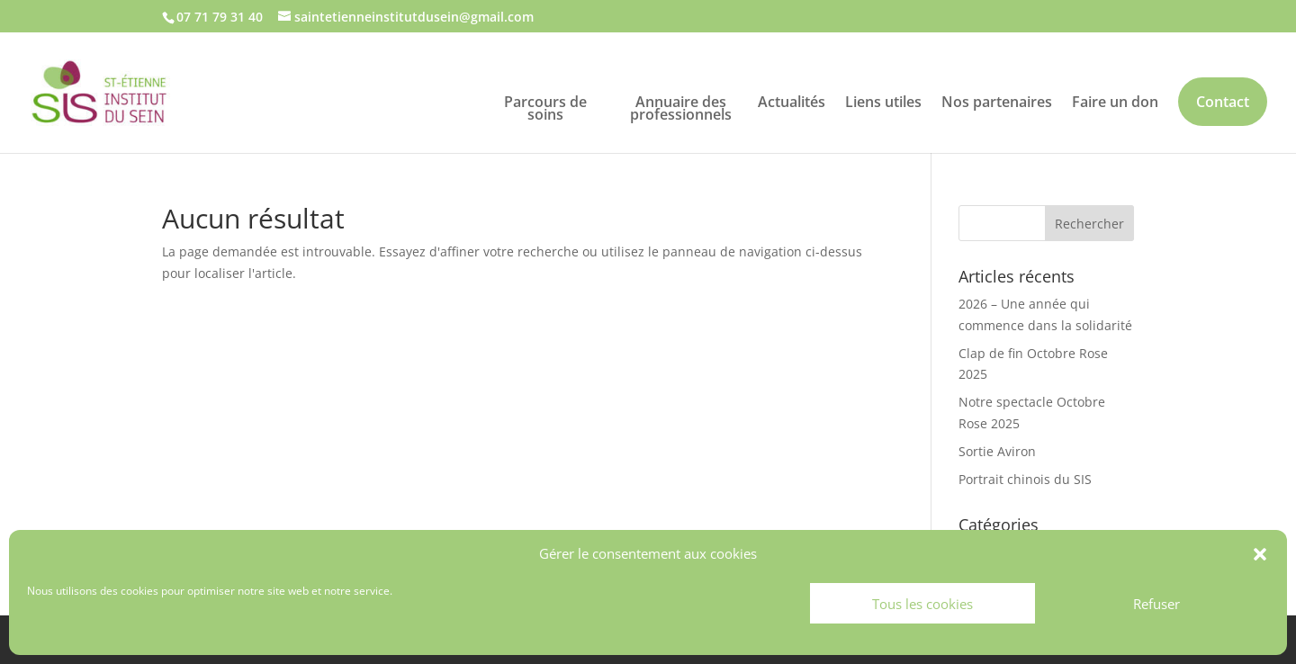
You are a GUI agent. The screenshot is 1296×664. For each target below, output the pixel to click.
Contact (1222, 102)
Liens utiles (883, 100)
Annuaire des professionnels (681, 106)
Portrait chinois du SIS (1025, 479)
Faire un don (1115, 100)
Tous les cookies (922, 604)
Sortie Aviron (997, 451)
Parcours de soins (545, 106)
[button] (1260, 554)
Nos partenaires (996, 100)
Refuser (1156, 604)
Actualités (791, 100)
